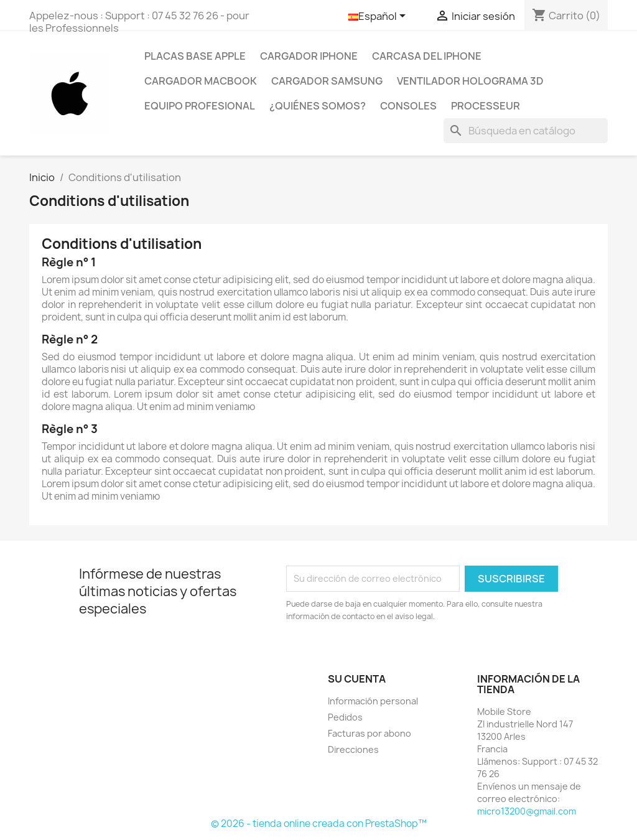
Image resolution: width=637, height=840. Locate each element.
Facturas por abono (369, 733)
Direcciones (353, 749)
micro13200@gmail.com (526, 811)
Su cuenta (357, 679)
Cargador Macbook (200, 81)
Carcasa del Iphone (426, 56)
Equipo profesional (199, 106)
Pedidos (345, 717)
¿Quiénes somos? (317, 106)
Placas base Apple (195, 56)
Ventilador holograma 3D (470, 81)
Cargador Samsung (327, 81)
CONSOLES (408, 106)
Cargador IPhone (309, 56)
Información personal (373, 701)
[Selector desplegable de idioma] (379, 16)
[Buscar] (526, 130)
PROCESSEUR (485, 106)
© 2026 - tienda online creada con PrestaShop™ (319, 823)
